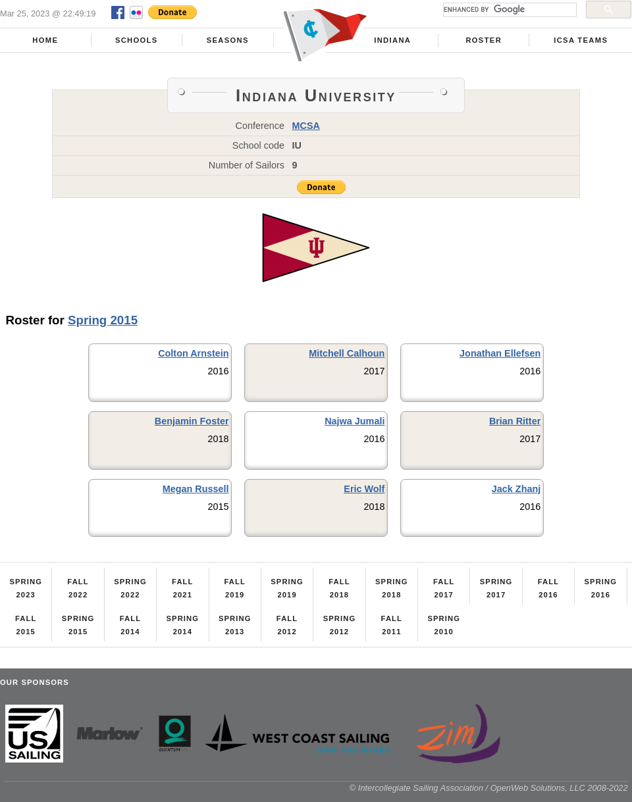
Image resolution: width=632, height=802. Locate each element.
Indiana (392, 40)
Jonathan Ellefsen (500, 353)
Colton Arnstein (193, 353)
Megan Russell (196, 489)
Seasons (228, 40)
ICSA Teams (581, 40)
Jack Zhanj (516, 489)
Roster (483, 40)
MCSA (306, 125)
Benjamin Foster (192, 421)
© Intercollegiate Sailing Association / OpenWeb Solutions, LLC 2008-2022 (489, 788)
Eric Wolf (364, 489)
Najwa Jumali (354, 421)
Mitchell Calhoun (346, 353)
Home (45, 40)
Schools (136, 40)
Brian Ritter (514, 421)
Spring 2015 (103, 320)
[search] (508, 10)
